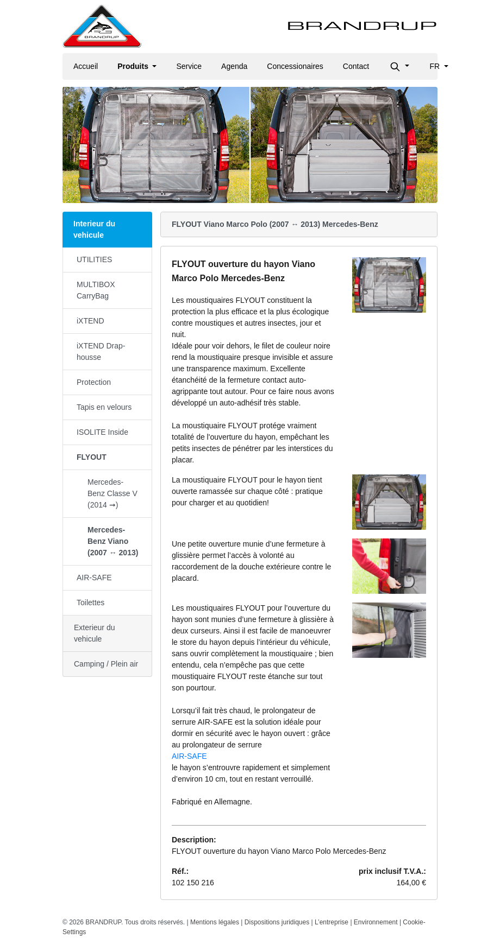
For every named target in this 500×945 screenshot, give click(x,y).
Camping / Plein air (106, 663)
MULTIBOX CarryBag (96, 290)
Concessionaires (295, 66)
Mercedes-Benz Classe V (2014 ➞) (113, 493)
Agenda (234, 66)
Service (189, 66)
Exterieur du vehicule (94, 633)
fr (436, 66)
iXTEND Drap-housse (101, 351)
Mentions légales (214, 922)
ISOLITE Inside (102, 432)
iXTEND (90, 320)
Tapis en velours (104, 407)
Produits (134, 66)
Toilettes (90, 602)
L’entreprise (331, 922)
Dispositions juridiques (277, 922)
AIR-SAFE (94, 577)
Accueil (85, 66)
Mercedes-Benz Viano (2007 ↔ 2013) (113, 541)
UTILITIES (94, 259)
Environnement (376, 922)
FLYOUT (92, 457)
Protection (94, 382)
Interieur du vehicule (94, 229)
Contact (356, 66)
